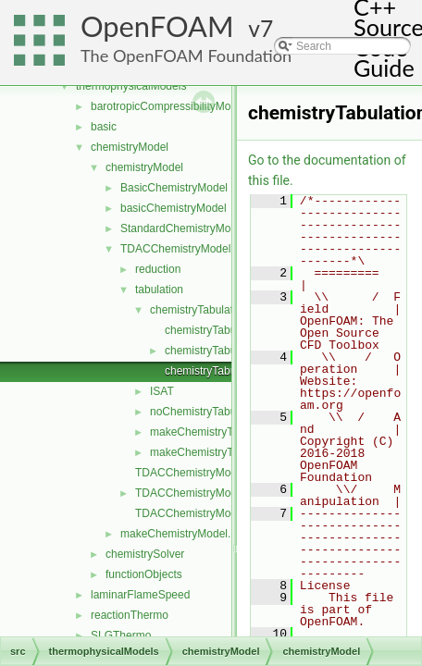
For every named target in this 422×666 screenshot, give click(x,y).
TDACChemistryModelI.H (197, 513)
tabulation (159, 289)
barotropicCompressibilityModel (168, 106)
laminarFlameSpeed (140, 594)
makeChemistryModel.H (179, 533)
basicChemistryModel (173, 208)
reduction (157, 269)
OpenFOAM (157, 26)
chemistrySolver (145, 554)
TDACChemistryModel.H (195, 493)
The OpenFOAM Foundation (186, 55)
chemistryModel (129, 147)
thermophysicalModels (131, 86)
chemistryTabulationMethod (217, 309)
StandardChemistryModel (182, 228)
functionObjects (144, 574)
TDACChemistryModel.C (195, 472)
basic (104, 126)
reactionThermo (129, 615)
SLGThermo (121, 635)
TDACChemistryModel (175, 248)
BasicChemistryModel (174, 187)
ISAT (162, 391)
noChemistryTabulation (206, 411)
